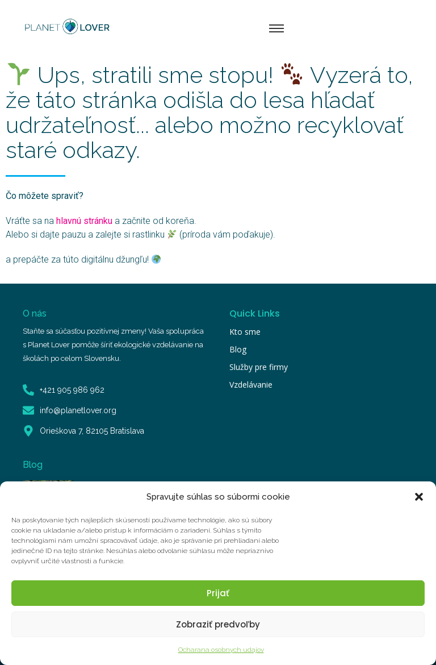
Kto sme (245, 331)
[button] (419, 496)
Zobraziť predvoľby (218, 624)
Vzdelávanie (250, 384)
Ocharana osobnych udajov (221, 650)
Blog (237, 349)
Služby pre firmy (258, 366)
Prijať (218, 593)
